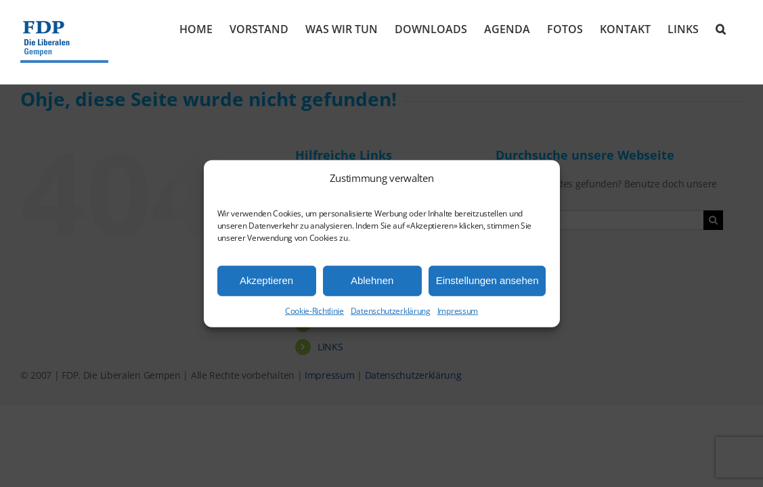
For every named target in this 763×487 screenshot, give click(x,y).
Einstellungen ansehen (487, 280)
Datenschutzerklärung (391, 310)
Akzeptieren (266, 280)
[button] (738, 28)
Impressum (457, 310)
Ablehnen (372, 280)
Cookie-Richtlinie (314, 310)
